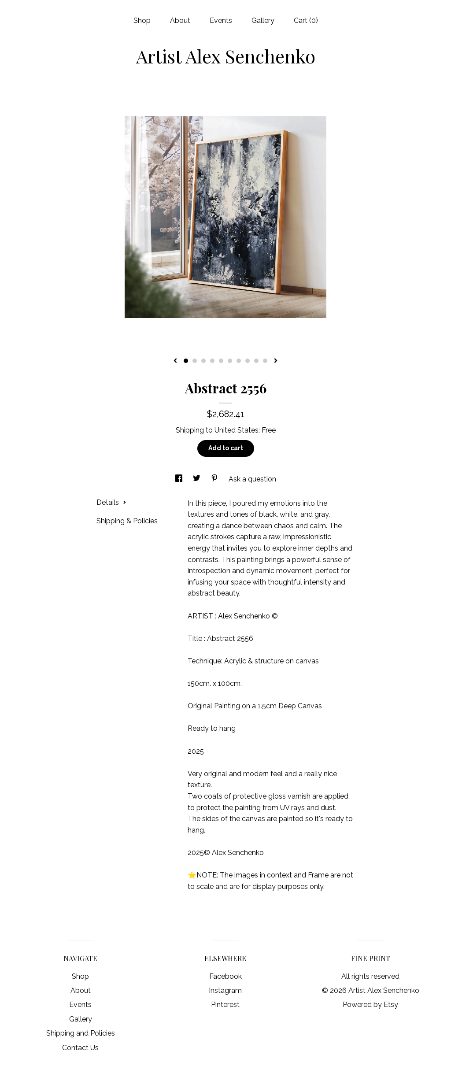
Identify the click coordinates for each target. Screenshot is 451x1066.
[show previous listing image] (175, 361)
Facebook (225, 976)
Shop (142, 20)
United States (236, 430)
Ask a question (252, 479)
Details (111, 502)
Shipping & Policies (127, 521)
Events (221, 20)
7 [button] (239, 361)
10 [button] (265, 361)
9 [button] (256, 361)
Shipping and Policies (80, 1033)
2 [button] (194, 361)
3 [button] (203, 361)
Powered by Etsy (370, 1004)
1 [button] (186, 361)
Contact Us (80, 1048)
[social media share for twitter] (197, 479)
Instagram (225, 990)
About (180, 20)
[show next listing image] (276, 361)
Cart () (306, 20)
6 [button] (230, 361)
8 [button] (247, 361)
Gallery (262, 20)
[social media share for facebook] (179, 479)
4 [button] (212, 361)
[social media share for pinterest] (215, 479)
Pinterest (225, 1004)
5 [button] (221, 361)
